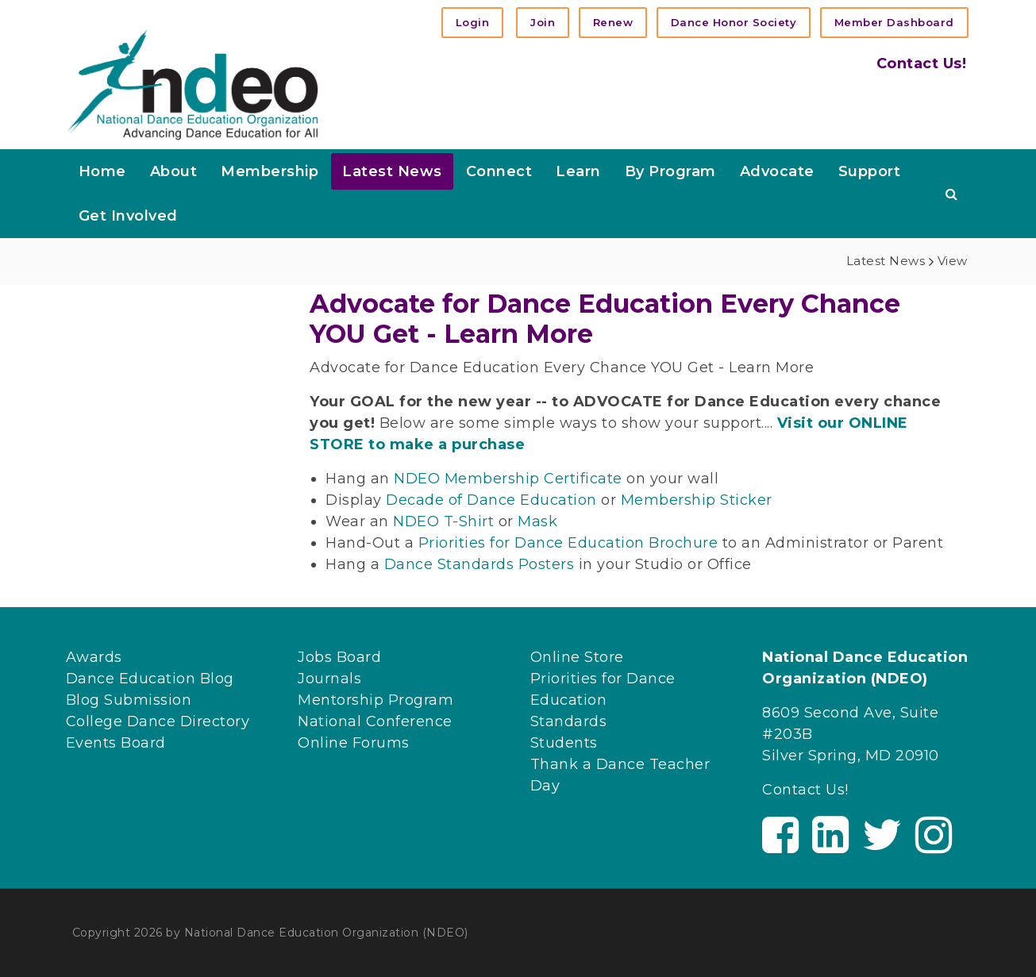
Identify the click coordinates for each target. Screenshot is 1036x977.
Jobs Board (339, 657)
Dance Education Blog (150, 678)
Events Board (116, 743)
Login (473, 22)
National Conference (375, 721)
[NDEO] (192, 83)
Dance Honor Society (734, 22)
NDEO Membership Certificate (508, 478)
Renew (613, 22)
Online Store (577, 657)
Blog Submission (129, 700)
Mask (537, 521)
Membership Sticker (696, 500)
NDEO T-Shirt (446, 521)
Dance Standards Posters (479, 564)
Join (542, 22)
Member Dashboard (894, 22)
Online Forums (354, 743)
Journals (329, 678)
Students (564, 743)
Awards (94, 657)
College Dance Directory (158, 721)
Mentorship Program (375, 700)
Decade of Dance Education (491, 500)
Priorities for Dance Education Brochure (568, 543)
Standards (568, 721)
